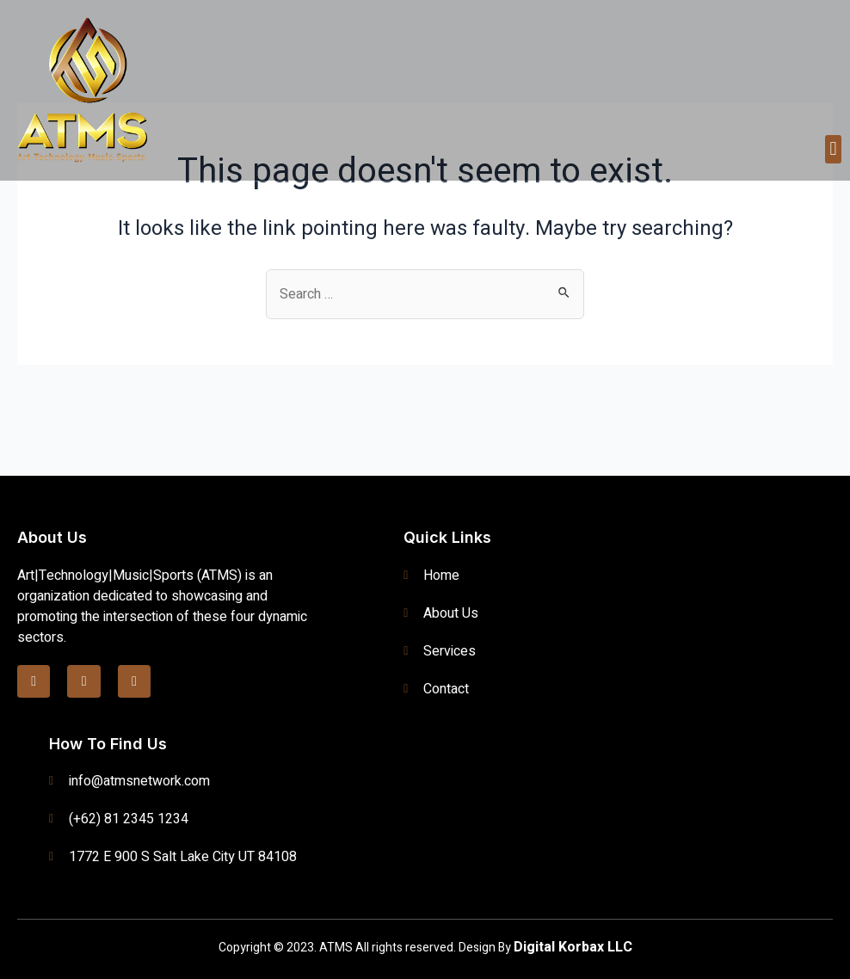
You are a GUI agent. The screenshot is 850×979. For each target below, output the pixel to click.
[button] (833, 149)
